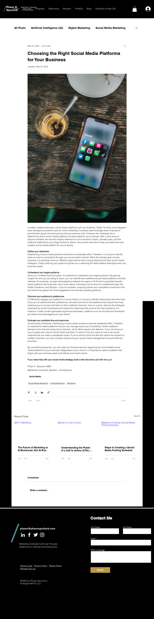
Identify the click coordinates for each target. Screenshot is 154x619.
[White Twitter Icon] (36, 535)
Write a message (98, 550)
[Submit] (100, 570)
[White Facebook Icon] (29, 535)
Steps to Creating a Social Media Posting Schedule (119, 449)
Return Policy (55, 565)
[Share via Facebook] (29, 392)
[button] (27, 8)
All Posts (20, 28)
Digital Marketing (79, 28)
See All (137, 416)
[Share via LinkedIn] (42, 392)
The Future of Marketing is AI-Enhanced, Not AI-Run (33, 449)
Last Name (127, 527)
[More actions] (125, 46)
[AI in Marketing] (34, 432)
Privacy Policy (40, 565)
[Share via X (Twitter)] (35, 392)
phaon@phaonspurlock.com (37, 528)
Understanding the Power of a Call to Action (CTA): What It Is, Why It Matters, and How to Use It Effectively (75, 449)
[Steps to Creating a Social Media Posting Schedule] (120, 432)
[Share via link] (48, 392)
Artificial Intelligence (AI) (47, 28)
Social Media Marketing (110, 28)
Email (93, 539)
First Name (95, 527)
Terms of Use (26, 565)
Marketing (71, 383)
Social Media (35, 376)
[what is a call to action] (77, 432)
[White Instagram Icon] (42, 535)
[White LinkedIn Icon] (23, 535)
